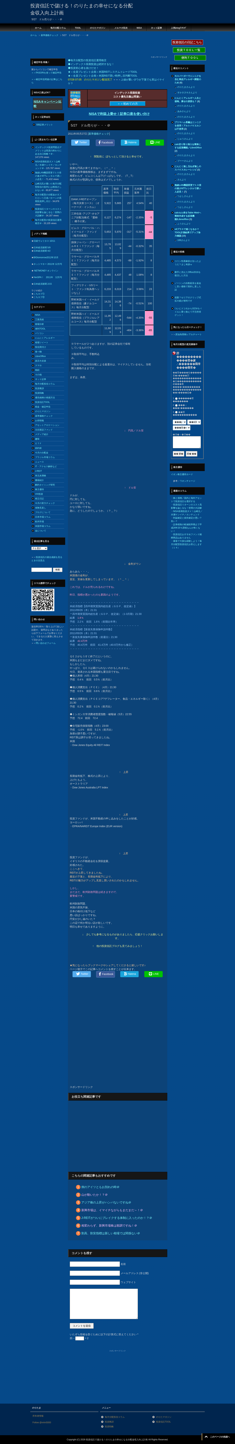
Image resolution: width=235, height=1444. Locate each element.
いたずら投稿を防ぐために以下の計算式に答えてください (104, 1334)
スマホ (38, 365)
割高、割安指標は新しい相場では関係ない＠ (110, 1233)
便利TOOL (40, 328)
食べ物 (38, 351)
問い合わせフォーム (46, 643)
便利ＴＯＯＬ (190, 57)
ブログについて (42, 512)
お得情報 (39, 420)
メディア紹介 (41, 434)
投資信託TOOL (42, 402)
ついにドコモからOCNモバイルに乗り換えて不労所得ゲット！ (188, 311)
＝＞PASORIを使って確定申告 (46, 72)
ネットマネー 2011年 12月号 (48, 264)
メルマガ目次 (121, 28)
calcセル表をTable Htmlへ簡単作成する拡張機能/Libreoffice (188, 216)
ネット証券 (156, 28)
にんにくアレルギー (45, 338)
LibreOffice (40, 356)
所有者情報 (38, 1416)
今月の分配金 (41, 452)
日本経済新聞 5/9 (42, 247)
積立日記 (39, 498)
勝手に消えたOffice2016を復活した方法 (188, 274)
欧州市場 (39, 521)
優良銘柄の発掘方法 (45, 397)
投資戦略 (39, 393)
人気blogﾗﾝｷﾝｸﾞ (179, 28)
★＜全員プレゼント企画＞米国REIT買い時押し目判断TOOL (102, 75)
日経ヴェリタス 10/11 (44, 241)
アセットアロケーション (47, 425)
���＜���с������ (183, 407)
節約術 (38, 448)
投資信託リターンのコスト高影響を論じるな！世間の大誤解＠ (48, 212)
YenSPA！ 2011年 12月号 (48, 277)
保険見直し (40, 507)
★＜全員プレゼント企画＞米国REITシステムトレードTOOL (102, 71)
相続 (37, 370)
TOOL (78, 28)
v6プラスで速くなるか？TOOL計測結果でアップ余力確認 (187, 232)
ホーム (38, 28)
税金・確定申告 (42, 406)
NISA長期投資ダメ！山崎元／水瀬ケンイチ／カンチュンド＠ (48, 165)
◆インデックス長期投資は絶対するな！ (91, 64)
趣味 (37, 439)
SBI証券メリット (44, 124)
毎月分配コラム (58, 28)
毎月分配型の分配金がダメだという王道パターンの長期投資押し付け (48, 198)
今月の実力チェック (45, 503)
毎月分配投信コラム (45, 384)
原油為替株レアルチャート (188, 334)
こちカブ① (39, 294)
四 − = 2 (79, 1338)
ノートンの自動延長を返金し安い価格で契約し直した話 (188, 286)
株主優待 (39, 489)
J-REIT (38, 471)
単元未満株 (40, 475)
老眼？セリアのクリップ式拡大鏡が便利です (188, 299)
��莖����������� (185, 413)
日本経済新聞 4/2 (42, 251)
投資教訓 (39, 388)
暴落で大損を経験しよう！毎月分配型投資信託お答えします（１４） (186, 544)
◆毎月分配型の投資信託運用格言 (87, 60)
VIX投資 (39, 494)
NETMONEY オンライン (46, 270)
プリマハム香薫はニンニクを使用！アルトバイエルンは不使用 (188, 125)
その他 (38, 374)
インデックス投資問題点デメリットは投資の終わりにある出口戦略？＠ (48, 150)
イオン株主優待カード (182, 474)
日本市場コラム (42, 517)
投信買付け (40, 347)
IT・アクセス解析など (46, 466)
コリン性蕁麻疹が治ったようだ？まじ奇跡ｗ (188, 263)
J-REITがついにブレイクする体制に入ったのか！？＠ (116, 1217)
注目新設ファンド (44, 429)
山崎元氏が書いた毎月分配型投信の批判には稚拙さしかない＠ (48, 187)
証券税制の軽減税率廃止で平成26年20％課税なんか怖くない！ (186, 527)
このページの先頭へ (220, 1437)
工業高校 (39, 319)
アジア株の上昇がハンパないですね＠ (106, 1202)
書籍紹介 (39, 480)
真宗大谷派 (40, 361)
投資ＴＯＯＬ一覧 (189, 50)
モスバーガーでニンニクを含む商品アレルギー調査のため (188, 79)
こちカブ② (39, 297)
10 (183, 236)
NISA (139, 28)
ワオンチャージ (187, 481)
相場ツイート (41, 342)
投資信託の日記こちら (187, 42)
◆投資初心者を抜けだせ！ (83, 67)
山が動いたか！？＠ (94, 1194)
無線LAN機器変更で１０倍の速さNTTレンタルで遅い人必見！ (48, 176)
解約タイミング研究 (45, 485)
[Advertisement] (97, 47)
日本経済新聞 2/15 (43, 284)
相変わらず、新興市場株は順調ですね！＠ (109, 1225)
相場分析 (39, 324)
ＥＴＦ (38, 443)
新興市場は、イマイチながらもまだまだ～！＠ (112, 1210)
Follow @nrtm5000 (41, 1422)
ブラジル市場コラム (45, 457)
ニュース (39, 462)
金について (40, 530)
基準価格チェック (98, 133)
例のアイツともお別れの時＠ (100, 1187)
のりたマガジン (97, 28)
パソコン (39, 333)
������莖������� (183, 400)
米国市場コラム (42, 526)
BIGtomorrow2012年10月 (46, 257)
